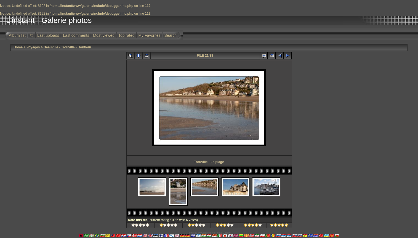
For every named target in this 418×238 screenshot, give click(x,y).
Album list (17, 35)
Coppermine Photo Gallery (215, 232)
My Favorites (149, 35)
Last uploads (48, 35)
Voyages (33, 47)
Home (18, 47)
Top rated (126, 35)
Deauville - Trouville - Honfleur (67, 47)
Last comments (76, 35)
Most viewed (104, 35)
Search (170, 35)
